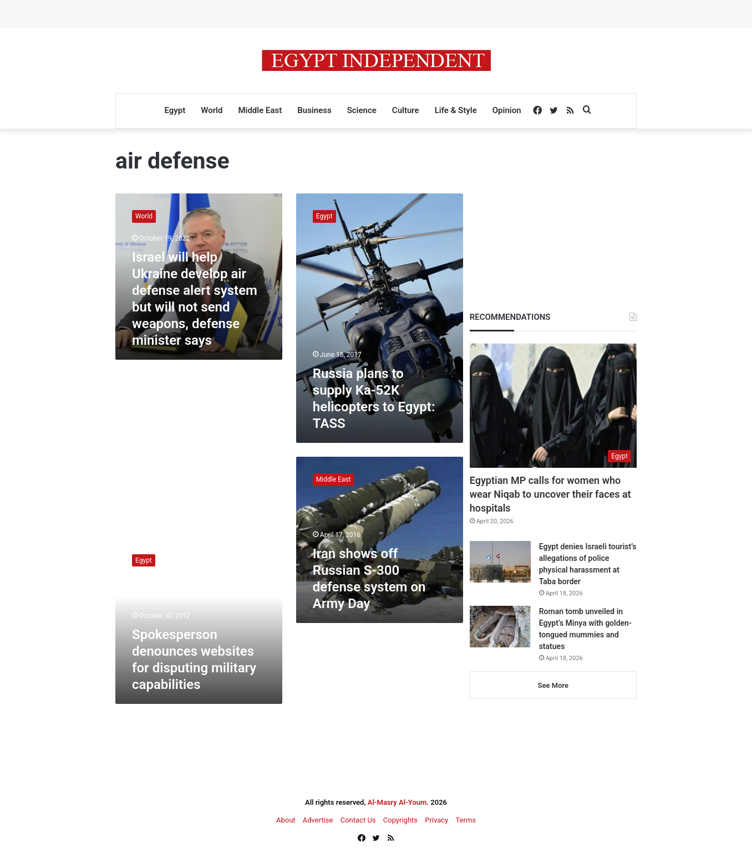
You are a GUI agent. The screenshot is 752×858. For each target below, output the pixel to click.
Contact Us (358, 820)
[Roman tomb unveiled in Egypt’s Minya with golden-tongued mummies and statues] (500, 626)
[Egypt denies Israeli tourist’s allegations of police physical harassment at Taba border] (500, 562)
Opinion (506, 110)
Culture (405, 110)
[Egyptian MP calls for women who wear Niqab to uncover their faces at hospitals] (553, 405)
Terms (465, 820)
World (211, 110)
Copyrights (400, 820)
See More (553, 685)
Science (362, 110)
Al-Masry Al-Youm (397, 802)
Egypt (174, 110)
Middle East (260, 110)
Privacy (436, 820)
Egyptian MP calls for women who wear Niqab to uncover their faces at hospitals (550, 494)
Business (314, 110)
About (286, 820)
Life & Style (456, 110)
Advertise (318, 820)
